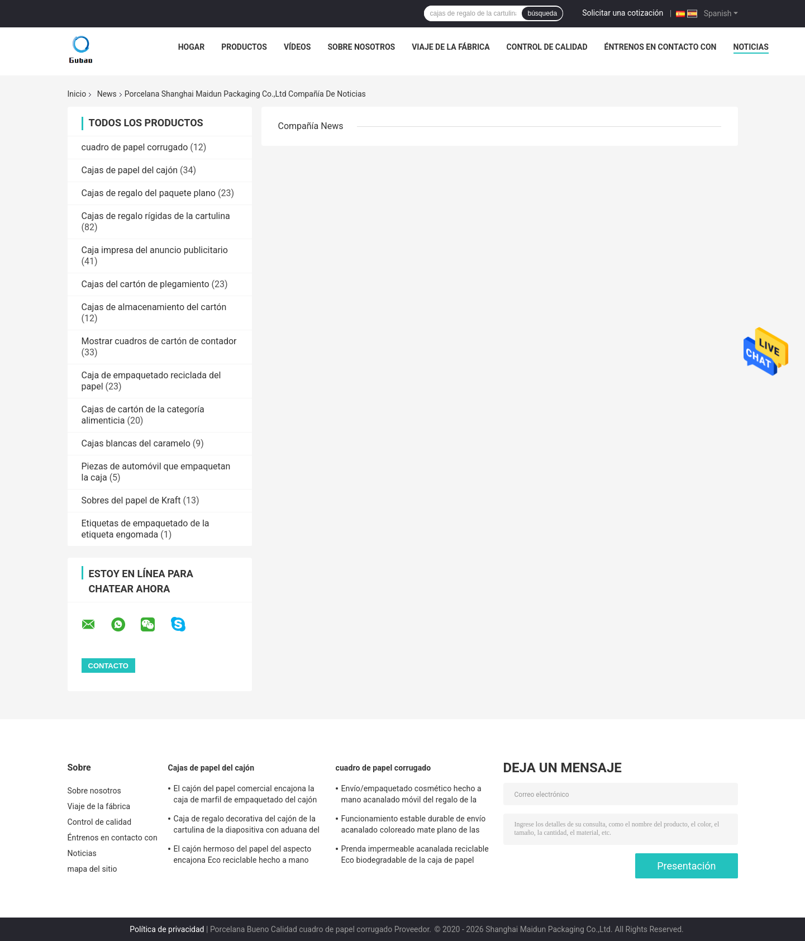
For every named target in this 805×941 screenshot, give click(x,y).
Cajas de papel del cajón (130, 170)
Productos (244, 46)
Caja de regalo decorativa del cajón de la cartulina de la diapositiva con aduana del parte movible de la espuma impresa (247, 826)
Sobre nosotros (361, 46)
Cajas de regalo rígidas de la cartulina (156, 216)
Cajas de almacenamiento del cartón (154, 307)
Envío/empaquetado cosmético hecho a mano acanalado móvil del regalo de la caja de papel (411, 795)
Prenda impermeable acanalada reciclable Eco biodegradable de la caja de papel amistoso (415, 856)
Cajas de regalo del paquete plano (149, 193)
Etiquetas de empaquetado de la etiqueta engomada (145, 529)
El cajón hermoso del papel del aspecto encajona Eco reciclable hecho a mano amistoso (243, 856)
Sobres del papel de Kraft (131, 500)
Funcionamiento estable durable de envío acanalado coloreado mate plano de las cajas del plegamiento (413, 826)
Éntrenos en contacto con (660, 46)
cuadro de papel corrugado (135, 147)
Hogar (191, 46)
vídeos (297, 46)
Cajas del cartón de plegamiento (145, 284)
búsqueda (542, 13)
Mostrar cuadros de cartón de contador (159, 341)
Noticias (751, 46)
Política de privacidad (167, 929)
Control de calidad (547, 46)
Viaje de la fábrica (450, 46)
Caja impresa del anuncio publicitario (155, 250)
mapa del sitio (92, 868)
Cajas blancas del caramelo (136, 443)
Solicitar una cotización (622, 12)
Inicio (77, 93)
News (107, 93)
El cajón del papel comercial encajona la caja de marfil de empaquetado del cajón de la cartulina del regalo (245, 795)
